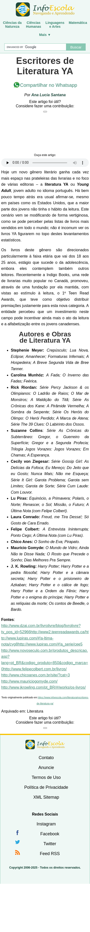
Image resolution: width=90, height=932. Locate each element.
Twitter (49, 843)
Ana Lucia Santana (48, 95)
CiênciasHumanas (33, 24)
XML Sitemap (46, 797)
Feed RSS (50, 853)
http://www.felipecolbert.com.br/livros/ (35, 669)
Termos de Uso (46, 777)
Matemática (78, 23)
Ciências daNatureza (12, 24)
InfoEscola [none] (45, 744)
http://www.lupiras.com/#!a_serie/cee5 (50, 644)
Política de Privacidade (46, 787)
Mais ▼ (45, 35)
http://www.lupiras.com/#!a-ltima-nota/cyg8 (45, 638)
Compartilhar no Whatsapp (48, 85)
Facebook (49, 833)
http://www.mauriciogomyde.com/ (29, 681)
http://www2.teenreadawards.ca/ (57, 632)
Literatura (35, 711)
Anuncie (46, 767)
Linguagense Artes (55, 24)
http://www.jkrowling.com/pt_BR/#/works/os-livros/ (43, 687)
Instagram (46, 824)
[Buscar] (35, 47)
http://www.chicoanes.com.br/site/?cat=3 (35, 675)
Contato (46, 757)
